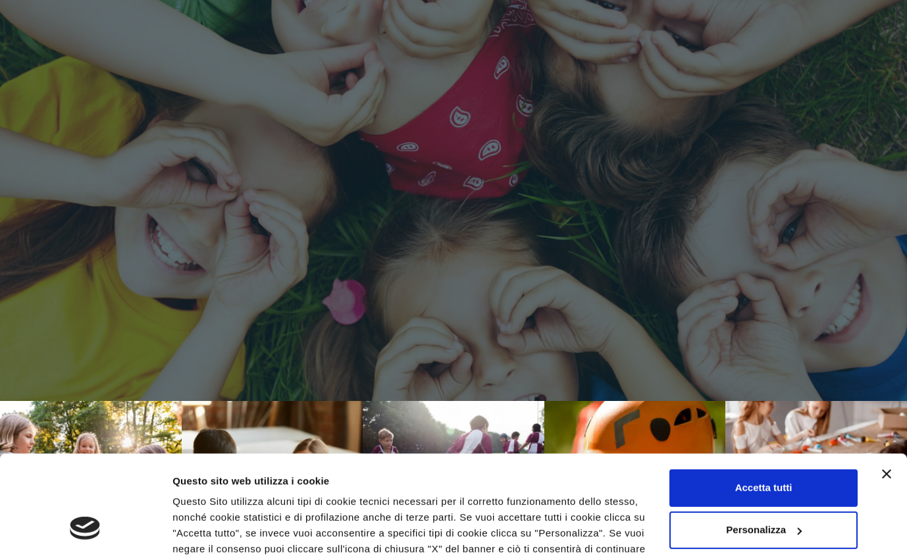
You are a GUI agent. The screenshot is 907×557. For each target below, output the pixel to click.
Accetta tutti (763, 402)
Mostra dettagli (208, 531)
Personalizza (764, 444)
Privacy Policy (332, 494)
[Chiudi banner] (886, 388)
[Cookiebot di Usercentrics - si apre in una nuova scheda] (85, 531)
